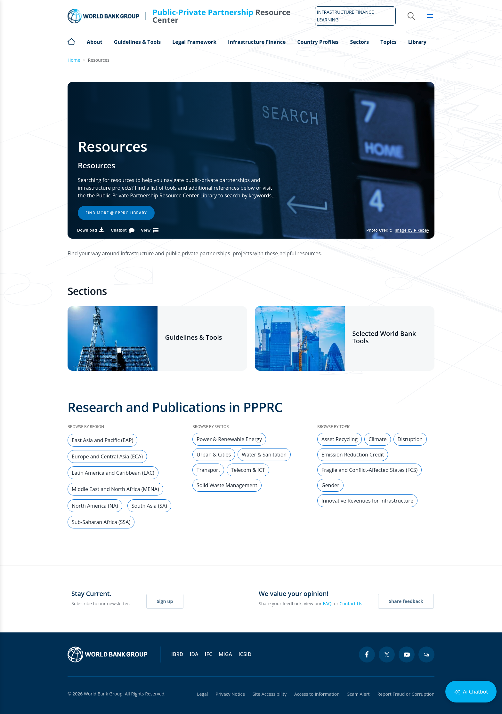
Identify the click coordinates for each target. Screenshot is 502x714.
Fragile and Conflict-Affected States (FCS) (369, 469)
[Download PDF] (90, 230)
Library (417, 42)
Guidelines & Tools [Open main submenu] (137, 42)
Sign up (165, 601)
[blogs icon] (426, 654)
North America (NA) (95, 505)
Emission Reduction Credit (352, 454)
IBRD (177, 654)
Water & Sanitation (264, 454)
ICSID (245, 654)
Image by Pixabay (412, 230)
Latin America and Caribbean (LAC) (113, 472)
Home (71, 41)
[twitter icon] (387, 654)
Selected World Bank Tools (384, 337)
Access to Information (317, 694)
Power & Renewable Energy (229, 439)
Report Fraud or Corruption (406, 694)
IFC (209, 654)
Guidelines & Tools (193, 337)
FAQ (327, 603)
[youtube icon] (407, 654)
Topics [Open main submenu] (388, 42)
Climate (377, 439)
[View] (149, 230)
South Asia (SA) (149, 505)
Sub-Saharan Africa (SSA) (101, 522)
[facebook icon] (367, 654)
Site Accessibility (270, 694)
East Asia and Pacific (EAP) (102, 440)
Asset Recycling (339, 439)
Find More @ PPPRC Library (116, 213)
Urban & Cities (214, 454)
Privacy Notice (230, 694)
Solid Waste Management (227, 485)
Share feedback (406, 601)
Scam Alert (358, 694)
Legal (202, 694)
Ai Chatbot (471, 691)
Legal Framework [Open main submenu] (194, 42)
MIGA (225, 654)
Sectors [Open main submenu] (359, 42)
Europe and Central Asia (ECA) (107, 456)
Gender (330, 485)
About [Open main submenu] (94, 42)
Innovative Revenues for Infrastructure (367, 500)
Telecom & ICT (248, 469)
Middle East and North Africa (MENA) (115, 489)
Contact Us (351, 603)
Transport (208, 469)
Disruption (410, 439)
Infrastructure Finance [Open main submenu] (257, 42)
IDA (194, 654)
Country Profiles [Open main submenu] (317, 42)
